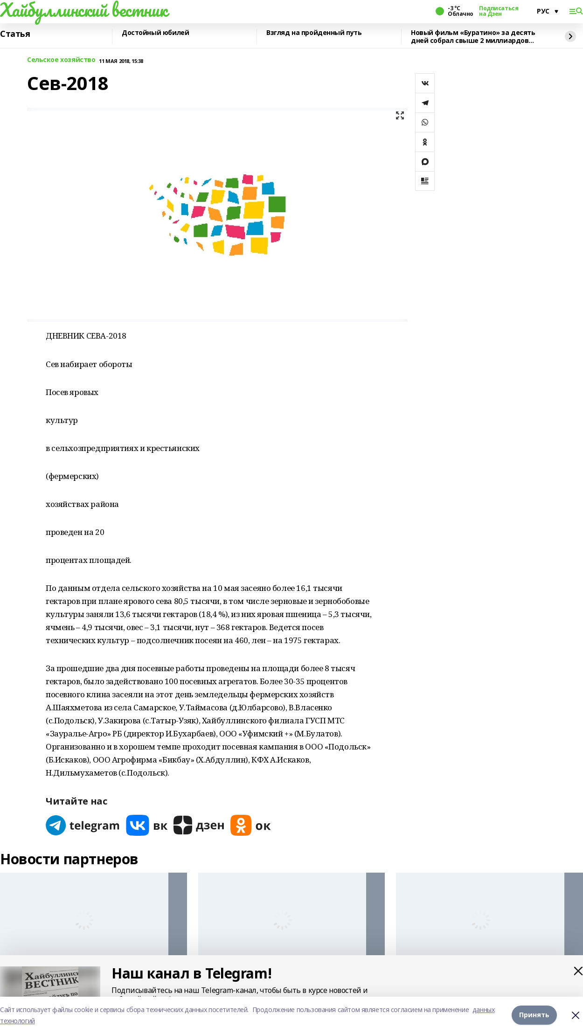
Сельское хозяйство (61, 60)
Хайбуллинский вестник (83, 9)
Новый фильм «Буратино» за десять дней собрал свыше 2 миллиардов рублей (473, 36)
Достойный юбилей (155, 33)
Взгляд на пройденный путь (314, 33)
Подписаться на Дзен (498, 11)
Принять (534, 1015)
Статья (15, 34)
